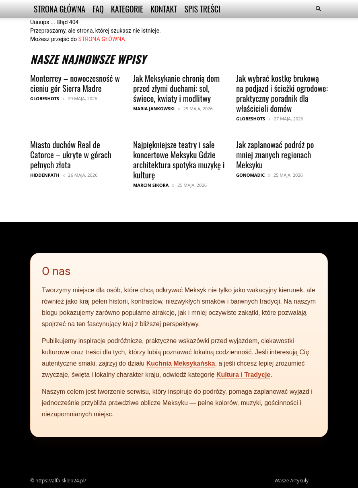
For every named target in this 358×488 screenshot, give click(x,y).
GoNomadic (250, 175)
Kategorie (127, 9)
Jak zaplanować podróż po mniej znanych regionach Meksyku (275, 154)
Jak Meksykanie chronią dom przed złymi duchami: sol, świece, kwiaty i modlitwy (176, 88)
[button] (318, 9)
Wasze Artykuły (292, 480)
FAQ (98, 9)
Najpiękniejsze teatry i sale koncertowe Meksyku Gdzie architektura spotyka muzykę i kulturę (179, 159)
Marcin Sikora (151, 185)
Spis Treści (202, 9)
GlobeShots (44, 98)
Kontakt (163, 9)
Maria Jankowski (154, 108)
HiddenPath (45, 175)
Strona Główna (59, 9)
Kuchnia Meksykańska (180, 363)
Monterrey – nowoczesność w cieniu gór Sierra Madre (75, 83)
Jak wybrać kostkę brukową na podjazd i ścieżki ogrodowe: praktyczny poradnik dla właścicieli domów (282, 93)
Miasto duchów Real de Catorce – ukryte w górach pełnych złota (70, 154)
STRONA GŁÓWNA (101, 39)
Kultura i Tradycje (243, 374)
